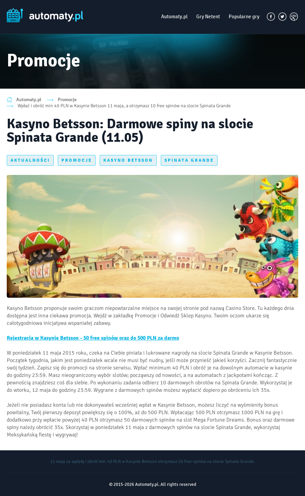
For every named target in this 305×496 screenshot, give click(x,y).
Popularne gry (244, 17)
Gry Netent (208, 17)
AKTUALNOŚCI (30, 160)
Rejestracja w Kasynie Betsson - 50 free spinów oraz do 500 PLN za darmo (93, 338)
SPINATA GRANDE (189, 160)
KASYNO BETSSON (128, 160)
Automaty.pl (174, 17)
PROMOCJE (76, 160)
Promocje (67, 100)
